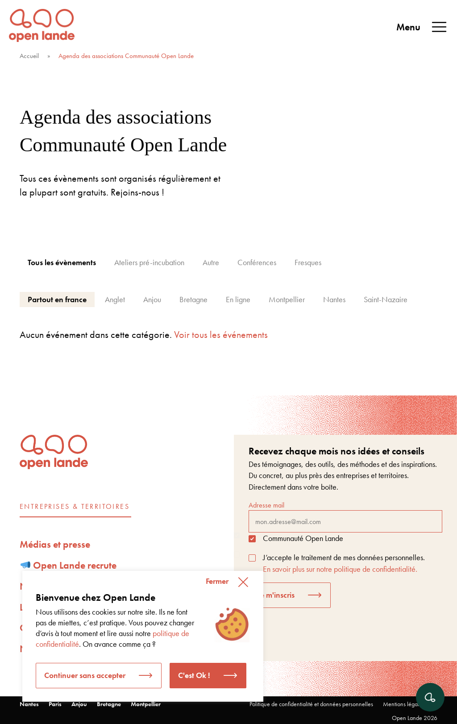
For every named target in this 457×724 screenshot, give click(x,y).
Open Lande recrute (69, 565)
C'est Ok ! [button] (194, 675)
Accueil (29, 55)
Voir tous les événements (221, 334)
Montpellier (146, 704)
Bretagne (109, 704)
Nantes (29, 704)
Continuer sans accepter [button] (84, 675)
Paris (55, 704)
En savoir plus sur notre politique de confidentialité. (340, 569)
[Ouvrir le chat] (430, 697)
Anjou (79, 704)
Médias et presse (55, 544)
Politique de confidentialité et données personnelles (311, 704)
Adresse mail (345, 516)
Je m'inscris (276, 595)
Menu (422, 27)
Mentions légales (403, 704)
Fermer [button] (217, 581)
